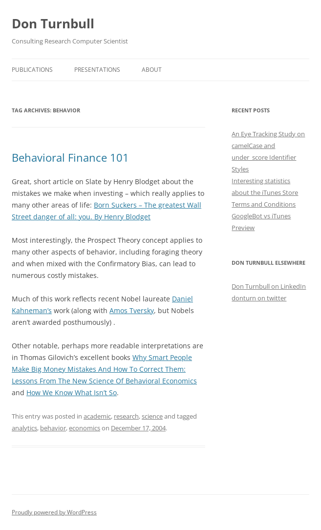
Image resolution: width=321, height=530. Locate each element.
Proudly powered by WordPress (54, 512)
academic (97, 416)
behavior (53, 428)
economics (84, 428)
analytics (24, 428)
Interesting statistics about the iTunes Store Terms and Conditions (265, 192)
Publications (32, 69)
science (152, 416)
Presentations (97, 69)
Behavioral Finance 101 (70, 157)
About (152, 69)
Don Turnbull (53, 23)
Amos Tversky (131, 310)
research (126, 416)
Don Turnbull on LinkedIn (269, 286)
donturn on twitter (259, 298)
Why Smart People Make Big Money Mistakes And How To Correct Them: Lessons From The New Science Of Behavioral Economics (104, 369)
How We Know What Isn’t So (71, 392)
